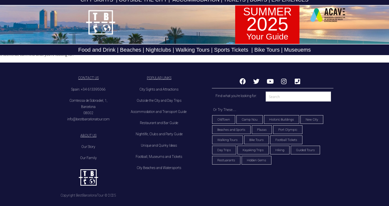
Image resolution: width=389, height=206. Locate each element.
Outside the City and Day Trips (159, 101)
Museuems (297, 50)
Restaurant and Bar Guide (159, 123)
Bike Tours (267, 50)
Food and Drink (96, 50)
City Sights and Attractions (159, 89)
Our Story (88, 147)
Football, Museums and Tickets (159, 157)
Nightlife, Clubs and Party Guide (159, 134)
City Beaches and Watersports (159, 168)
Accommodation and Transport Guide (159, 112)
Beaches (129, 50)
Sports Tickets (231, 50)
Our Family (88, 158)
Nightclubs (158, 50)
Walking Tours (193, 50)
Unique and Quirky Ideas (159, 145)
